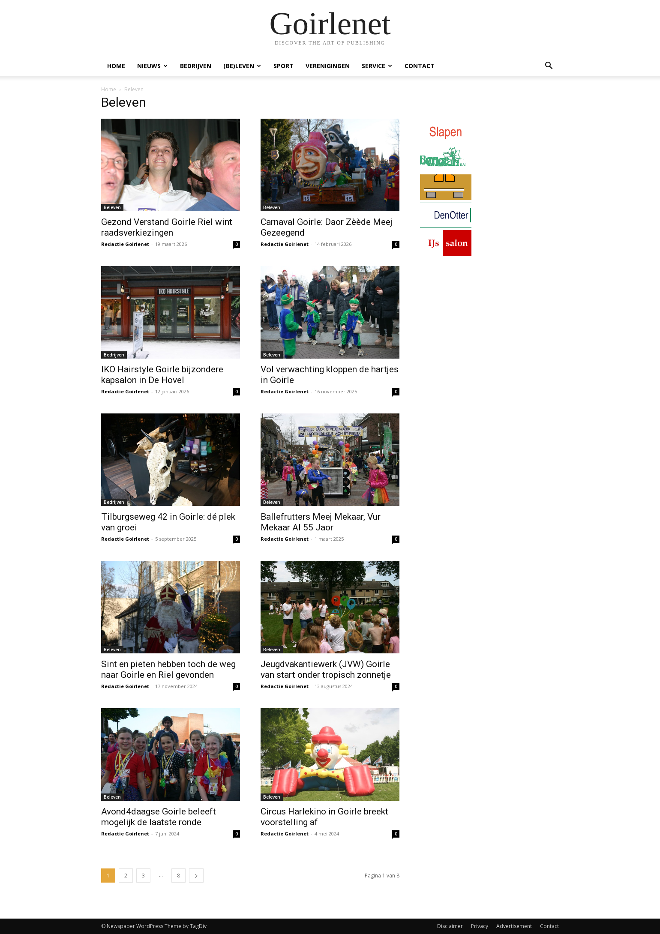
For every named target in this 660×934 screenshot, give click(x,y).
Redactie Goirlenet (125, 244)
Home (116, 66)
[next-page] (196, 875)
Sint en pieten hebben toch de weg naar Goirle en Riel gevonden (168, 669)
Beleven (112, 207)
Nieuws (152, 66)
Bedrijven (195, 66)
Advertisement (514, 926)
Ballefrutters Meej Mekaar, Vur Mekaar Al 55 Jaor (321, 522)
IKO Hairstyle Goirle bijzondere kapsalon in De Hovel (162, 374)
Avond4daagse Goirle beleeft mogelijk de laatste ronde (158, 816)
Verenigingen (328, 66)
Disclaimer (450, 926)
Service (377, 66)
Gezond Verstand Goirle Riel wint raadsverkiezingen (166, 227)
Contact (420, 66)
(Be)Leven (242, 66)
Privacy (479, 926)
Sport (283, 66)
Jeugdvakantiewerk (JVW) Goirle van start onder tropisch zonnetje (326, 669)
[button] (548, 67)
